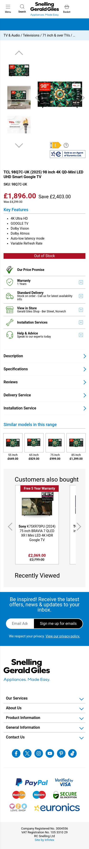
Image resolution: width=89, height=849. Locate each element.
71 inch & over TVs (56, 35)
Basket (66, 9)
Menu (8, 8)
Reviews (11, 382)
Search (22, 8)
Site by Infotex (44, 840)
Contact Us (15, 737)
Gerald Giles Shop (28, 311)
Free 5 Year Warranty (39, 488)
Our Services (17, 698)
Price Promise (33, 270)
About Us (14, 708)
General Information (23, 727)
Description (13, 356)
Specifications (16, 369)
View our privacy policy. (63, 636)
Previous (19, 53)
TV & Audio (12, 35)
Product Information (23, 717)
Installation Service (20, 408)
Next (19, 145)
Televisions (31, 35)
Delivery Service (17, 395)
